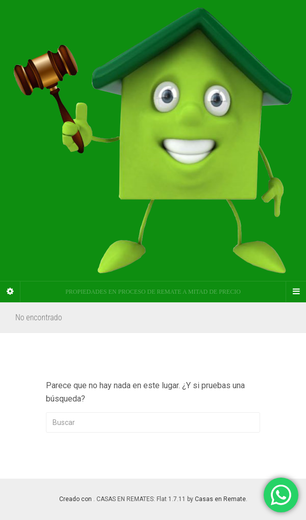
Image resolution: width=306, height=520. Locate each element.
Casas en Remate (220, 499)
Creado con (76, 499)
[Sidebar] (10, 291)
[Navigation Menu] (296, 291)
